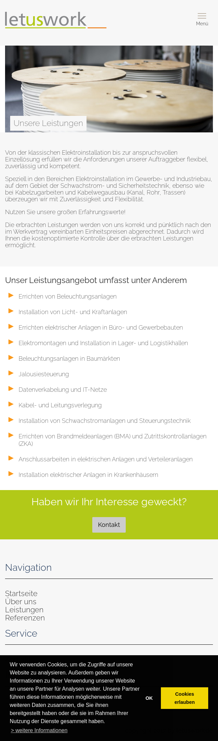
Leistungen (24, 609)
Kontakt (109, 524)
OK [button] (149, 698)
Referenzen (25, 617)
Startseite (21, 593)
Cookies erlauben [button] (184, 698)
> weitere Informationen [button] (39, 730)
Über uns (21, 601)
